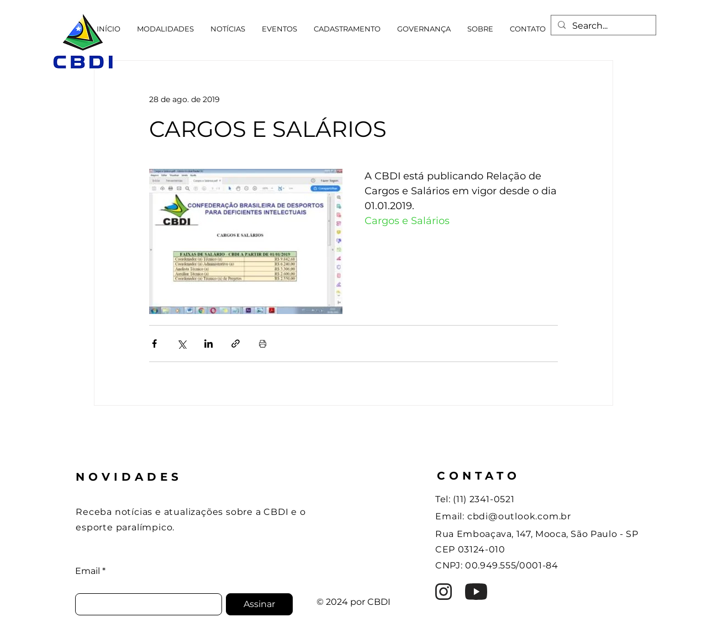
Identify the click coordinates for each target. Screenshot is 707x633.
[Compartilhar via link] (235, 343)
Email (87, 571)
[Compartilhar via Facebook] (154, 343)
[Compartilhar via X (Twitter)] (181, 343)
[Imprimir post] (262, 343)
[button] (165, 28)
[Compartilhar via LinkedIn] (208, 343)
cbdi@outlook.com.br (519, 516)
